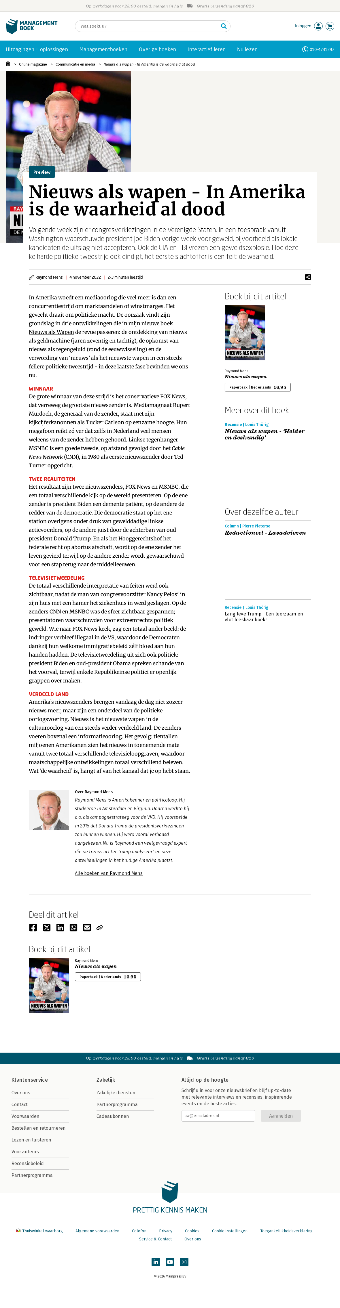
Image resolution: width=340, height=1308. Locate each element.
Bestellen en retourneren (39, 1128)
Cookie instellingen (230, 1231)
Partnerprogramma (32, 1175)
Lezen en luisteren (31, 1140)
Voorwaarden (25, 1116)
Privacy (165, 1231)
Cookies (192, 1231)
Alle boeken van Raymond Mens (109, 873)
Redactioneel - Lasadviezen (265, 533)
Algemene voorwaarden (97, 1231)
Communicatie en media (75, 64)
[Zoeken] (147, 26)
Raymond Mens (49, 277)
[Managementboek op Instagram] (184, 1262)
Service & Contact (155, 1239)
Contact (20, 1104)
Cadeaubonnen (113, 1116)
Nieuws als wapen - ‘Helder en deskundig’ (265, 434)
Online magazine (33, 64)
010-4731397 (322, 49)
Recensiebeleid (28, 1163)
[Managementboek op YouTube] (170, 1262)
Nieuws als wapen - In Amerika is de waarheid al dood (149, 64)
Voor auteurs (25, 1151)
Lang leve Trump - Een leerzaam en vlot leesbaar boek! (264, 616)
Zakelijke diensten (116, 1092)
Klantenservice (30, 1080)
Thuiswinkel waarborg (40, 1231)
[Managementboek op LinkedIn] (156, 1262)
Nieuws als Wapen (51, 332)
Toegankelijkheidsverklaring (286, 1231)
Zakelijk (106, 1080)
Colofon (139, 1231)
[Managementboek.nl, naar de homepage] (32, 32)
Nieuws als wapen (246, 377)
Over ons (21, 1092)
